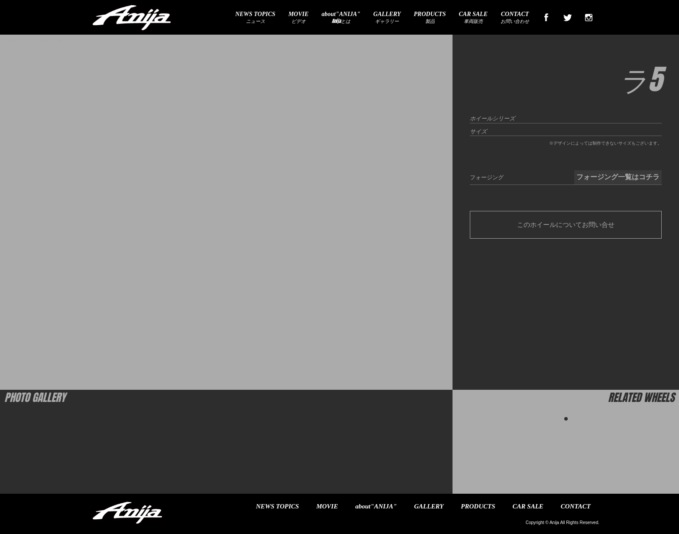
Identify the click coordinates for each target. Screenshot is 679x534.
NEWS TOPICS (277, 506)
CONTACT (576, 506)
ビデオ (298, 18)
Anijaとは (341, 18)
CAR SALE (528, 506)
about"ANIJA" (376, 506)
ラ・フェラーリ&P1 (45, 41)
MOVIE (327, 506)
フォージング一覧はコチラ (618, 177)
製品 (430, 18)
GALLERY (428, 506)
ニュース (255, 18)
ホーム (15, 41)
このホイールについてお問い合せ (565, 224)
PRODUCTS (478, 506)
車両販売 (473, 18)
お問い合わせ (515, 18)
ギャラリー (387, 18)
